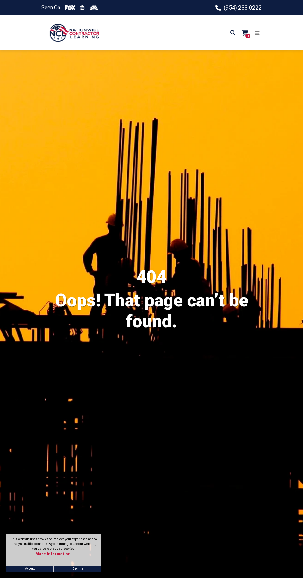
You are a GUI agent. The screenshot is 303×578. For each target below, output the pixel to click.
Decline (77, 568)
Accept (30, 568)
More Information (53, 554)
